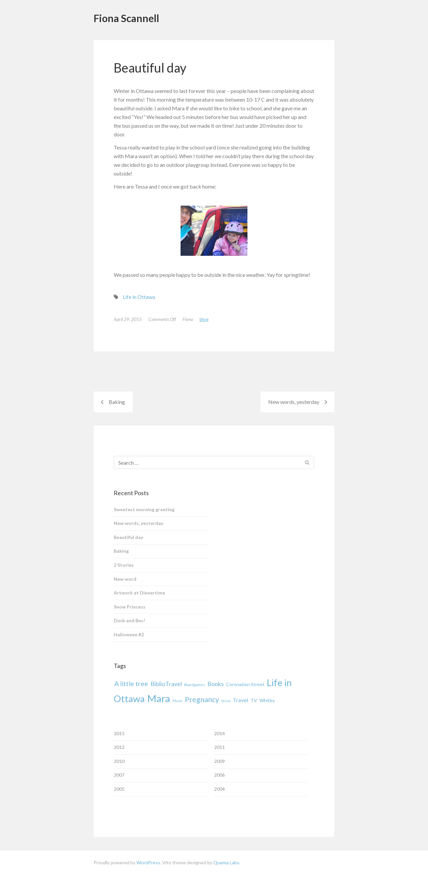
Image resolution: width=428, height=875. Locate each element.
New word (125, 579)
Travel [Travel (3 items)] (240, 700)
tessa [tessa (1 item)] (225, 700)
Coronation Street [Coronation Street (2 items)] (245, 684)
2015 (119, 733)
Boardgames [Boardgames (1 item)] (194, 684)
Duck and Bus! (129, 620)
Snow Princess (129, 607)
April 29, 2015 (128, 319)
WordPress (148, 862)
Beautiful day (128, 537)
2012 (119, 747)
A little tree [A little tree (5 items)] (131, 683)
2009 (219, 761)
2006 (219, 775)
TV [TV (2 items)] (253, 700)
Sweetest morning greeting (144, 509)
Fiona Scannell (126, 18)
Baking (117, 402)
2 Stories (124, 565)
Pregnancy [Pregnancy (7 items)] (202, 699)
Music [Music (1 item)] (178, 700)
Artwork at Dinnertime (139, 592)
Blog (204, 319)
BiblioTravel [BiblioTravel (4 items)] (166, 683)
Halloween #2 (129, 634)
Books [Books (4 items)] (215, 683)
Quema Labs (226, 862)
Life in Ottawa (139, 297)
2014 (219, 733)
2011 (219, 747)
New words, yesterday (293, 402)
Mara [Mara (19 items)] (158, 698)
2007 (119, 775)
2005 (119, 789)
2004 (219, 789)
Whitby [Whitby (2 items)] (267, 700)
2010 (119, 761)
